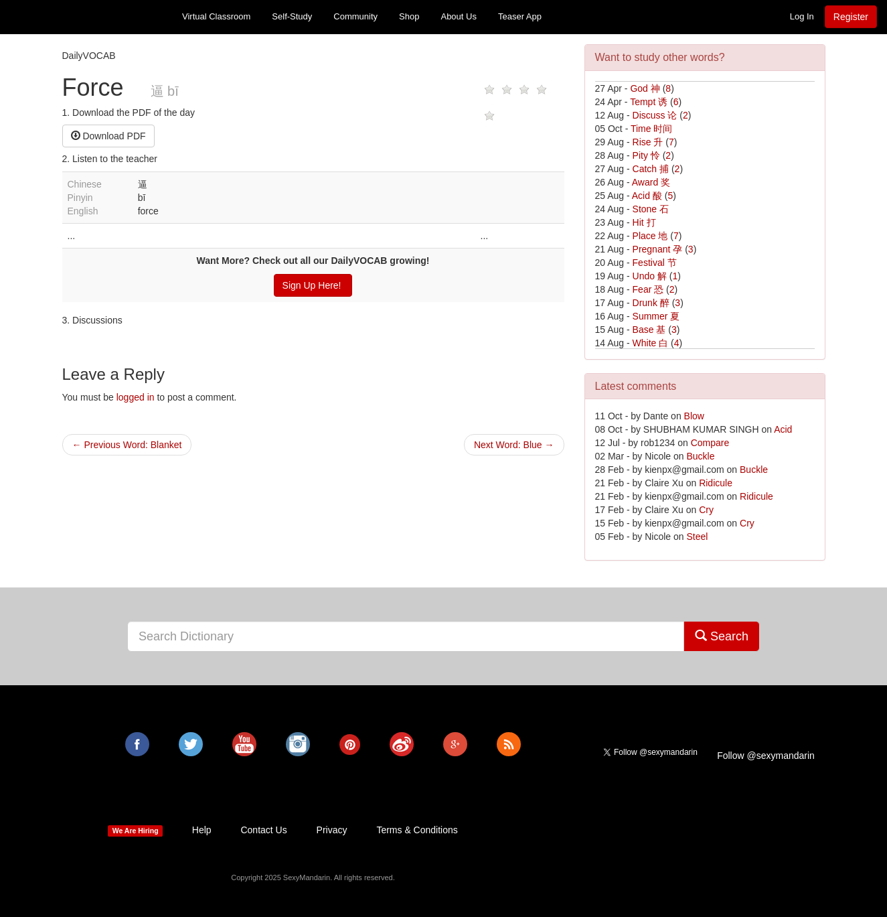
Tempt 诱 (648, 101)
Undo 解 (650, 276)
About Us (458, 16)
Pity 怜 (646, 155)
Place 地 (650, 235)
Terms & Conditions (416, 830)
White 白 (651, 343)
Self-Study (292, 16)
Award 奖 (651, 182)
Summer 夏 (656, 316)
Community (355, 16)
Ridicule (715, 483)
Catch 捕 (651, 168)
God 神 (644, 88)
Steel (697, 536)
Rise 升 (648, 142)
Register (850, 16)
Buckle (700, 456)
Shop (409, 16)
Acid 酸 (647, 195)
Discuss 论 (655, 115)
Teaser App (520, 16)
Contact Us (263, 830)
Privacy (332, 830)
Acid (783, 429)
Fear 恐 (648, 289)
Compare (710, 442)
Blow (694, 416)
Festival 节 (655, 262)
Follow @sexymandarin (766, 755)
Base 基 (649, 329)
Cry (706, 509)
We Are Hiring (135, 831)
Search (721, 636)
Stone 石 (651, 209)
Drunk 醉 (651, 302)
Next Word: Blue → (514, 444)
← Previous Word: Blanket (127, 444)
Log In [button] (802, 16)
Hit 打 (644, 222)
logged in (135, 397)
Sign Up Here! (313, 285)
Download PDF (108, 136)
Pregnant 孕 (658, 249)
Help (202, 830)
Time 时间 (651, 128)
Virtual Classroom (216, 16)
